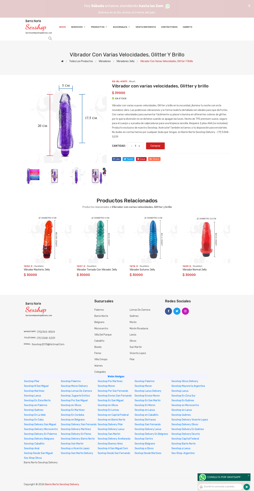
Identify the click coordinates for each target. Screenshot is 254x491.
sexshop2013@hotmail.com (48, 344)
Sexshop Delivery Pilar (110, 424)
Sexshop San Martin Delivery (77, 453)
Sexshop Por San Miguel (74, 400)
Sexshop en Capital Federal (113, 414)
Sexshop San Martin (109, 433)
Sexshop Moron (106, 386)
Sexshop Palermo (71, 381)
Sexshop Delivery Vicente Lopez (189, 419)
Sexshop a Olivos (144, 448)
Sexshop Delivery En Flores (76, 433)
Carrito (187, 27)
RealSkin (39, 266)
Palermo (99, 309)
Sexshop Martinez (34, 390)
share (154, 159)
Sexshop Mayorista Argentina (188, 386)
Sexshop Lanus (180, 390)
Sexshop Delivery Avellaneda (114, 438)
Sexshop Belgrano (145, 443)
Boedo (98, 347)
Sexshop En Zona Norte (37, 400)
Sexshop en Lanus (145, 409)
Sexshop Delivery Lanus (111, 429)
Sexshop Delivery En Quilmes (187, 429)
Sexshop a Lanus (180, 448)
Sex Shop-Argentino (183, 453)
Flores (97, 353)
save (141, 159)
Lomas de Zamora (140, 309)
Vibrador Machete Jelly (37, 269)
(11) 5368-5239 (46, 338)
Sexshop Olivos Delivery (184, 381)
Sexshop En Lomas (108, 409)
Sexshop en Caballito (146, 414)
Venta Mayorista (146, 27)
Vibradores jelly (125, 61)
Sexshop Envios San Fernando (115, 395)
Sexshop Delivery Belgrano (39, 438)
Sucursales (121, 27)
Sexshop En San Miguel (110, 400)
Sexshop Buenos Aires (110, 443)
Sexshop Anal (31, 448)
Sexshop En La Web (35, 414)
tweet (128, 159)
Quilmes (134, 316)
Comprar (155, 145)
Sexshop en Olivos (71, 405)
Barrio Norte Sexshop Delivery (62, 484)
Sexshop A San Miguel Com (113, 448)
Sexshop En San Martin (148, 400)
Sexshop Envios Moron (147, 395)
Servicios (78, 27)
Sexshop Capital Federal (185, 438)
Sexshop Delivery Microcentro (41, 429)
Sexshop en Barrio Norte (111, 419)
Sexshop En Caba (34, 419)
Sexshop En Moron (145, 405)
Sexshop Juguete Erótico (75, 395)
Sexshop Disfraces (145, 419)
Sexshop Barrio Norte (183, 443)
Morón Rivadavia (139, 328)
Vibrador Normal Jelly (195, 269)
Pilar (132, 359)
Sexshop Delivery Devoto (185, 433)
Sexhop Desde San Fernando (114, 453)
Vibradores (105, 61)
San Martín (136, 347)
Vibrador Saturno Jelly (142, 269)
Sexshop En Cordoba (72, 414)
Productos (99, 27)
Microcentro (101, 328)
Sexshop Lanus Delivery (148, 390)
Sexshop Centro (144, 438)
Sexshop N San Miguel (36, 386)
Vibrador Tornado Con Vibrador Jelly (97, 269)
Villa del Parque (103, 334)
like (116, 159)
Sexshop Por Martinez (110, 381)
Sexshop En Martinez (73, 409)
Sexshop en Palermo (35, 405)
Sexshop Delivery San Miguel (40, 424)
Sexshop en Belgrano (73, 419)
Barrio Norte (101, 316)
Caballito (99, 340)
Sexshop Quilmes (33, 409)
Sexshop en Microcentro (185, 405)
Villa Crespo (100, 359)
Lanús (133, 334)
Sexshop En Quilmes (182, 400)
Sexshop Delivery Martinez (76, 429)
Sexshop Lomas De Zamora (76, 390)
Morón (133, 322)
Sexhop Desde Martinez (148, 453)
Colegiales (100, 371)
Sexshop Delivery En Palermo (40, 433)
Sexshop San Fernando (148, 424)
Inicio (62, 27)
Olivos (133, 340)
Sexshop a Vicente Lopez (75, 448)
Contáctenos (169, 27)
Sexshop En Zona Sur (183, 395)
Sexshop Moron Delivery (74, 386)
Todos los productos (81, 61)
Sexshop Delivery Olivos (184, 424)
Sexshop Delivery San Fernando (79, 424)
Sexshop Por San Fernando (113, 390)
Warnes (98, 365)
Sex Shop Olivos (33, 457)
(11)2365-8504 (46, 331)
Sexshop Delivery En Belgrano (151, 433)
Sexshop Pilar (31, 381)
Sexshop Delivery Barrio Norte (78, 438)
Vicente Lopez (138, 353)
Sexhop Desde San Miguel (38, 453)
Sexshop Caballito (34, 443)
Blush (132, 81)
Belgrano (99, 322)
